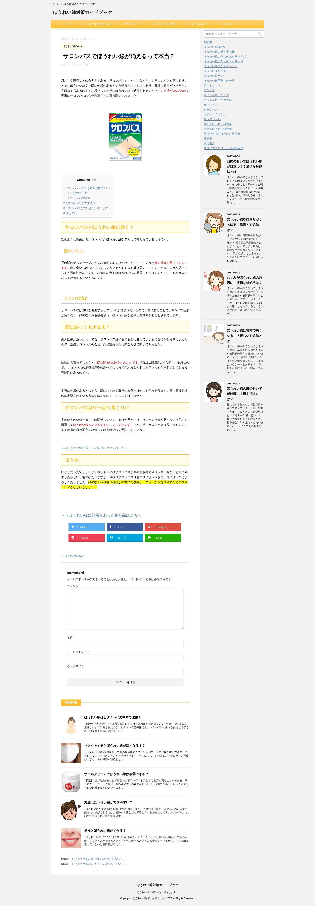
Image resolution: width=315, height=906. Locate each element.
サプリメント (212, 104)
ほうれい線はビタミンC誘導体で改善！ (112, 717)
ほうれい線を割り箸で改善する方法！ (97, 859)
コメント (72, 586)
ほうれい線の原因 (215, 71)
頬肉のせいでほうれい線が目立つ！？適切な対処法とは (244, 167)
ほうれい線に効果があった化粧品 (99, 25)
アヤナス (209, 90)
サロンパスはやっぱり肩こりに (85, 208)
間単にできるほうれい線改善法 (223, 148)
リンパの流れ (79, 198)
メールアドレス (78, 651)
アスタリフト (212, 85)
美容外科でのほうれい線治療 (222, 133)
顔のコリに (78, 193)
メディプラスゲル (215, 114)
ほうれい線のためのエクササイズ (225, 56)
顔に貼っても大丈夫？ (79, 203)
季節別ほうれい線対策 (218, 124)
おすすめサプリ (132, 24)
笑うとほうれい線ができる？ (105, 830)
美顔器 (208, 138)
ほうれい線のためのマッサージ (223, 61)
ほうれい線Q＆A (196, 24)
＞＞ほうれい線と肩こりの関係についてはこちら (94, 448)
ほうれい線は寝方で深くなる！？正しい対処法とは (244, 336)
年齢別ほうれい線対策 (218, 128)
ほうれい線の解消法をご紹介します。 (157, 892)
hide (94, 179)
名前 (71, 637)
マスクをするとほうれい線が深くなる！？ (114, 745)
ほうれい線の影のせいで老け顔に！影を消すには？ (244, 394)
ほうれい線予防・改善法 (219, 80)
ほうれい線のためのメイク (220, 66)
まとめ (69, 213)
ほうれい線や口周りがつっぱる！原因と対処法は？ (244, 225)
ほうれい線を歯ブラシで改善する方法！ (99, 864)
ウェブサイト (75, 666)
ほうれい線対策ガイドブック (82, 12)
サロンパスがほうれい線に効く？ (87, 188)
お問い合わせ (229, 24)
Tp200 (208, 42)
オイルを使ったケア (216, 95)
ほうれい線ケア (213, 75)
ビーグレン (211, 109)
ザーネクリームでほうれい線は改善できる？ (116, 774)
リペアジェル (212, 119)
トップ (67, 24)
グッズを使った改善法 (164, 24)
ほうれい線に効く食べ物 (219, 51)
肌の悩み (209, 143)
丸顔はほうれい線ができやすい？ (108, 802)
